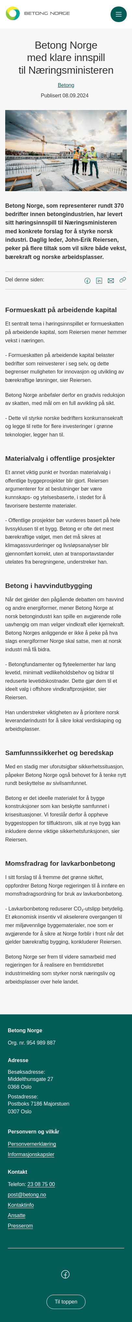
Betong (66, 85)
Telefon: (31, 1184)
